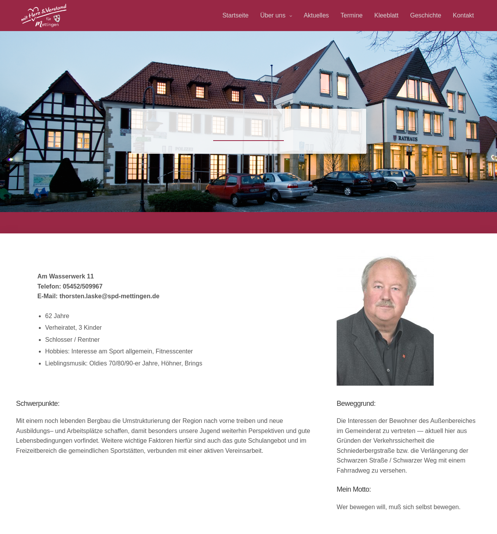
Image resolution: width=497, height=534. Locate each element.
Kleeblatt (386, 15)
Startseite (235, 15)
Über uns (272, 15)
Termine (352, 15)
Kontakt (463, 15)
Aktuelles (316, 15)
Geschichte (425, 15)
